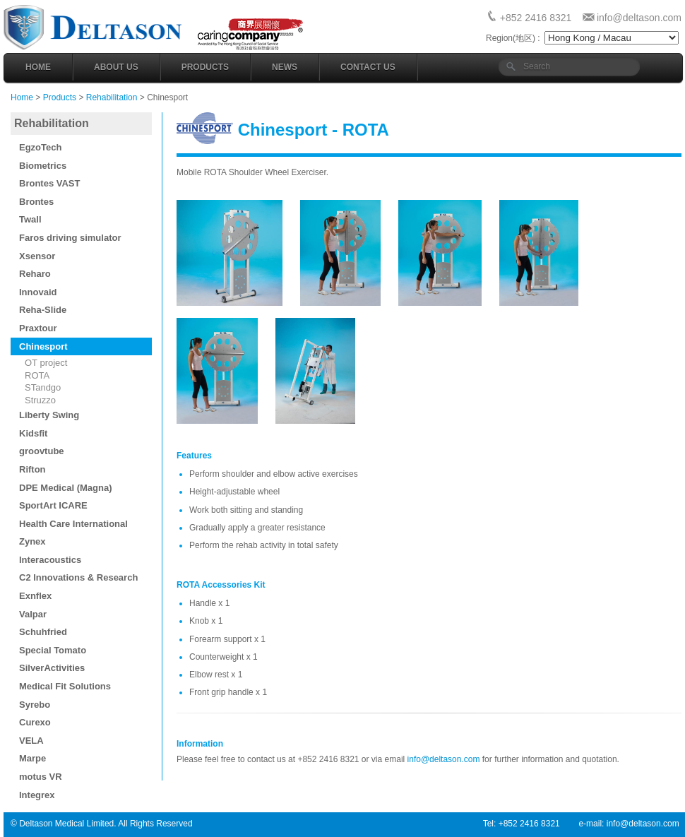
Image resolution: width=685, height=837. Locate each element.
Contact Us (367, 67)
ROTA (37, 375)
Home (38, 67)
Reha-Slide (42, 309)
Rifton (32, 469)
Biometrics (42, 165)
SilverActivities (52, 668)
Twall (30, 219)
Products (205, 67)
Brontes (36, 201)
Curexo (35, 722)
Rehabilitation (112, 97)
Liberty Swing (49, 415)
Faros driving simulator (70, 237)
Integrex (37, 795)
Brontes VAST (49, 183)
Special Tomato (52, 650)
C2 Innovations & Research (78, 577)
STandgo (43, 387)
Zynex (32, 541)
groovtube (41, 451)
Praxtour (37, 328)
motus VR (40, 776)
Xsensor (37, 256)
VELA (31, 740)
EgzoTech (40, 147)
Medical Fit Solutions (65, 686)
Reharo (35, 273)
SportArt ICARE (53, 505)
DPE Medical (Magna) (65, 487)
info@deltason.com (639, 17)
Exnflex (35, 595)
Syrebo (34, 704)
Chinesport (43, 346)
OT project (46, 362)
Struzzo (40, 400)
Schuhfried (43, 632)
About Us (116, 67)
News (284, 67)
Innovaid (37, 292)
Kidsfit (33, 433)
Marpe (32, 758)
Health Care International (73, 523)
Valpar (33, 614)
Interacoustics (50, 559)
